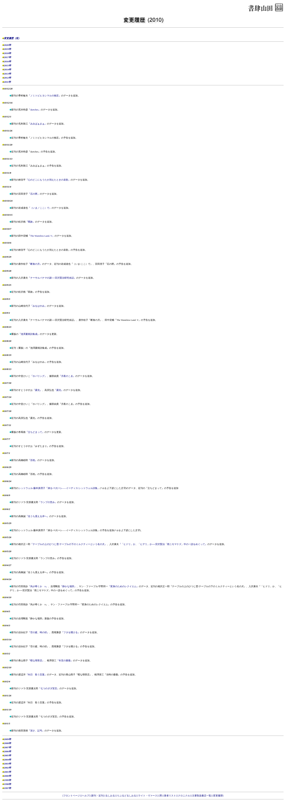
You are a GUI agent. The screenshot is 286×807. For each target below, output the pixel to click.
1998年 (7, 784)
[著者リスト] (170, 795)
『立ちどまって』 (35, 432)
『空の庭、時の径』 (38, 632)
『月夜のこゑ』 (67, 376)
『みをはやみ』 (38, 306)
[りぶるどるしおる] (127, 795)
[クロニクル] (184, 795)
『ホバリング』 (38, 376)
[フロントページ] (72, 795)
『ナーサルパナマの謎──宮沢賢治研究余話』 (52, 277)
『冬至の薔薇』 (64, 660)
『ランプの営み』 (47, 502)
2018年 (7, 53)
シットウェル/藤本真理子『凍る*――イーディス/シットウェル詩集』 (59, 488)
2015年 (7, 65)
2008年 (7, 743)
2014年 (7, 69)
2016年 (7, 61)
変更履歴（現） (12, 38)
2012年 (7, 77)
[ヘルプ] (86, 795)
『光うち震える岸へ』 (37, 516)
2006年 (7, 751)
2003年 (7, 763)
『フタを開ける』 (70, 632)
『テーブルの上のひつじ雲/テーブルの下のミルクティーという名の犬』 (68, 544)
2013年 (7, 73)
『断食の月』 (35, 264)
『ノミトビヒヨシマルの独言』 (44, 95)
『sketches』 (34, 109)
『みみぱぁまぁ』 (37, 123)
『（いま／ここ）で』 (40, 207)
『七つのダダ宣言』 (48, 688)
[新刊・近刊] (98, 795)
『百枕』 (32, 460)
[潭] (161, 795)
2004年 (7, 759)
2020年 (7, 45)
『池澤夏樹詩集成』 (29, 334)
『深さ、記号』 (36, 730)
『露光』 (37, 390)
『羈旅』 (30, 221)
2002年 (7, 767)
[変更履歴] (217, 795)
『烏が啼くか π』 (38, 586)
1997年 (7, 788)
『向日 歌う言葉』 (36, 674)
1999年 (7, 780)
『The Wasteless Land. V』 (41, 235)
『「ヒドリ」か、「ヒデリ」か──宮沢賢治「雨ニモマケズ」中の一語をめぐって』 (163, 544)
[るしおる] (110, 795)
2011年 (7, 82)
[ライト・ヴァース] (148, 795)
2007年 (7, 747)
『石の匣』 (34, 193)
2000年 (7, 776)
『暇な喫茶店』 (36, 660)
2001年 (7, 771)
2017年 (7, 57)
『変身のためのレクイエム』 (123, 586)
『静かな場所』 (68, 586)
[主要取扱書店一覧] (201, 795)
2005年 (7, 755)
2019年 (7, 49)
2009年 (7, 739)
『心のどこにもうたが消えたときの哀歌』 (48, 179)
